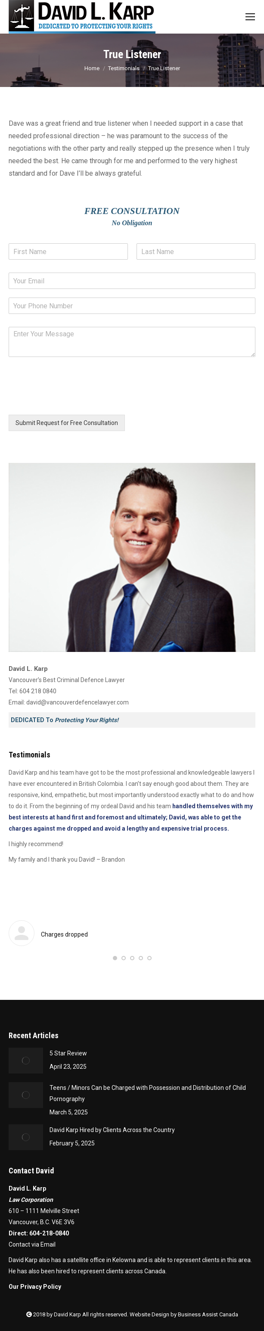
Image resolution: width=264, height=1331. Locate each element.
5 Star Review (68, 1053)
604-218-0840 (49, 1233)
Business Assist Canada (208, 1314)
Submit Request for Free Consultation (67, 422)
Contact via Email (32, 1244)
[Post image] (26, 1060)
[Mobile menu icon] (250, 17)
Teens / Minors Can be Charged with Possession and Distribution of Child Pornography (148, 1093)
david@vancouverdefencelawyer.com (77, 702)
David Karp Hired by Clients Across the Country (112, 1129)
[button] (115, 958)
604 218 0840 (37, 691)
